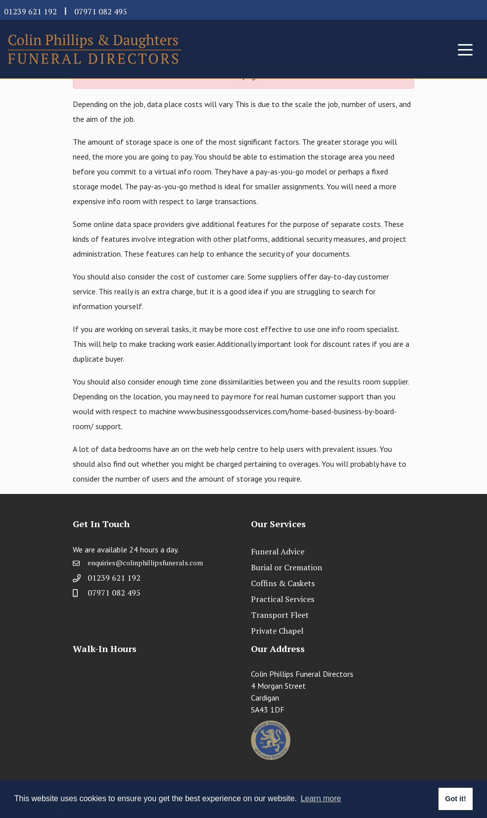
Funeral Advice (277, 551)
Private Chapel (277, 630)
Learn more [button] (320, 798)
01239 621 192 (30, 11)
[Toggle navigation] (465, 49)
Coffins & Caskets (283, 583)
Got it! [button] (455, 799)
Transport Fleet (280, 614)
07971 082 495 (100, 11)
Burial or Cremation (286, 567)
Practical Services (282, 599)
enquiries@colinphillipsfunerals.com (145, 570)
